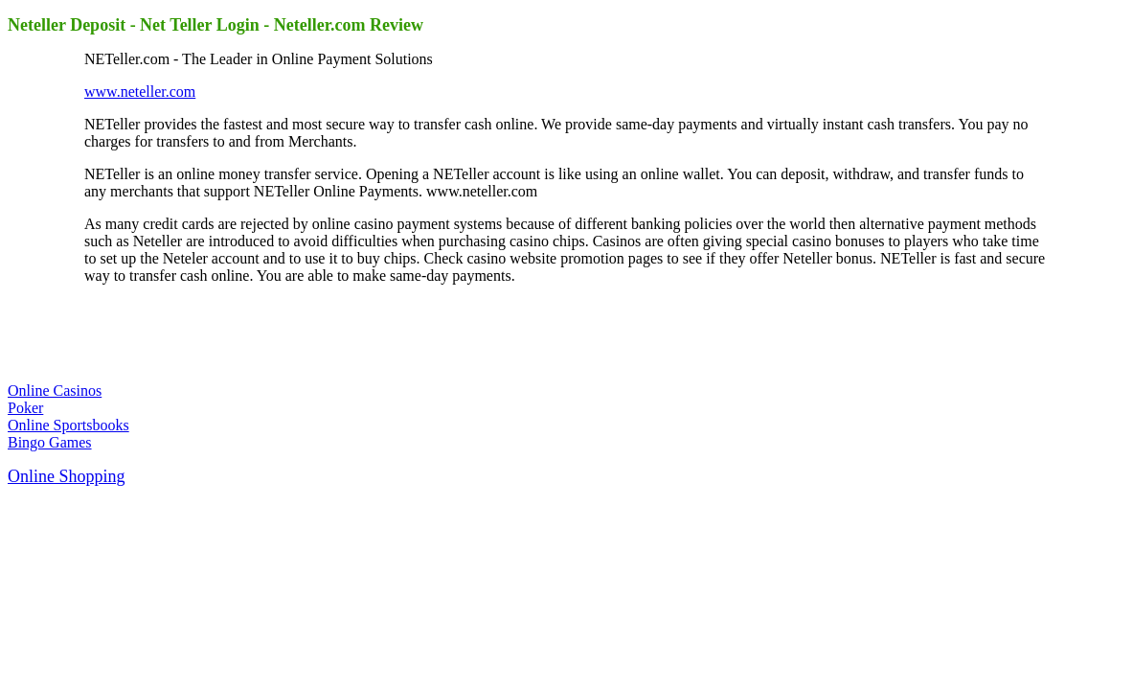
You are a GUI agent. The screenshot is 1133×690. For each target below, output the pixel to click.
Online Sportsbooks (68, 425)
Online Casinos (55, 390)
